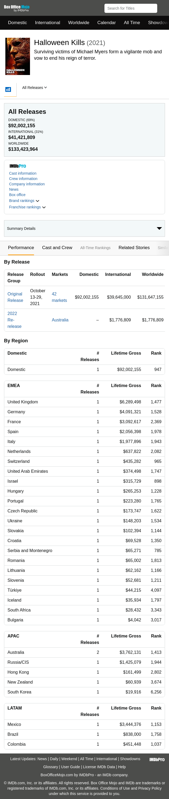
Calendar (106, 22)
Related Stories (134, 247)
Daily (54, 759)
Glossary (50, 767)
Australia (60, 320)
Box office (17, 195)
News (13, 189)
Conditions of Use (115, 788)
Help (122, 767)
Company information (27, 184)
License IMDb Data (99, 767)
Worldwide (78, 22)
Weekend (69, 759)
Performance (21, 247)
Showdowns (130, 759)
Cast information (22, 173)
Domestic (17, 22)
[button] (162, 7)
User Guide (70, 767)
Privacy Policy (150, 788)
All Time (132, 22)
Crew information (23, 179)
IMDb (106, 775)
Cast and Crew (57, 247)
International (47, 22)
